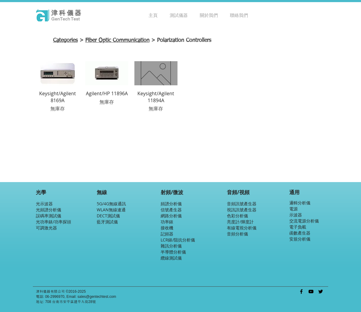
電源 (293, 209)
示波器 (295, 215)
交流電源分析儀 (304, 221)
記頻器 (167, 234)
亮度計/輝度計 (240, 222)
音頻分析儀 (237, 234)
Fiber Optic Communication (117, 40)
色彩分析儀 (237, 216)
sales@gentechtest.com (96, 297)
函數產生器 (299, 233)
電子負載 (297, 227)
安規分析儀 (299, 239)
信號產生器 (171, 210)
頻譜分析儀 (171, 203)
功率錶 (167, 222)
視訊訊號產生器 (241, 210)
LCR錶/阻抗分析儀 (178, 240)
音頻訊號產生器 (241, 203)
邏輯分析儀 (299, 203)
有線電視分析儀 (241, 228)
